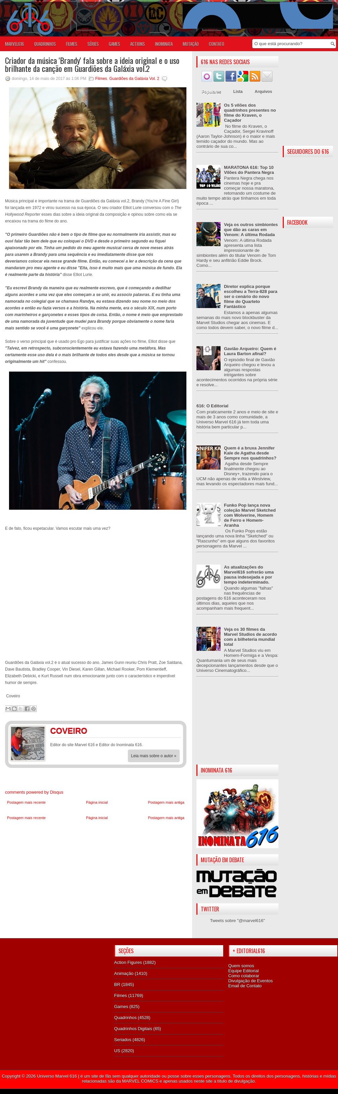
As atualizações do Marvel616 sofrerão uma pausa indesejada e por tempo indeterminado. (249, 575)
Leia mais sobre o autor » (153, 756)
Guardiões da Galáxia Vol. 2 (134, 78)
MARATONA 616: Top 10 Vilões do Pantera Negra (249, 170)
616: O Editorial (212, 405)
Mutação (191, 43)
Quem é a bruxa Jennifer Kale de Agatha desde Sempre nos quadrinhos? (250, 453)
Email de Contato (245, 985)
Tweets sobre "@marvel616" (237, 920)
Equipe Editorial (243, 970)
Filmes (101, 78)
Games (121, 1006)
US (117, 1050)
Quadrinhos (125, 1017)
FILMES (71, 43)
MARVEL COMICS (140, 1081)
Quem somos (241, 965)
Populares (211, 91)
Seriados (122, 1039)
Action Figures (128, 962)
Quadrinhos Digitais (133, 1028)
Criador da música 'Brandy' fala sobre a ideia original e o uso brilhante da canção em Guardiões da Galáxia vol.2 (92, 64)
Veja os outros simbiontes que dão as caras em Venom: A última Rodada (251, 229)
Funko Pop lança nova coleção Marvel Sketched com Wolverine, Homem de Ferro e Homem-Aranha (250, 515)
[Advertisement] (237, 726)
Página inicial (97, 802)
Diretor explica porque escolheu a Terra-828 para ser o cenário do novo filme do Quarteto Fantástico (250, 296)
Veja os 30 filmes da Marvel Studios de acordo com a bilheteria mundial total (250, 637)
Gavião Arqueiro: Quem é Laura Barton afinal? (250, 351)
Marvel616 (14, 43)
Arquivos (263, 91)
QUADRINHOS (45, 43)
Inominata (164, 43)
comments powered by (34, 792)
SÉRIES (93, 43)
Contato (216, 43)
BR (117, 984)
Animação (124, 973)
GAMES (114, 43)
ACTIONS (137, 43)
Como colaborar (243, 975)
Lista (238, 91)
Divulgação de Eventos (250, 980)
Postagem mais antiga (166, 802)
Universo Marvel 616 (57, 1076)
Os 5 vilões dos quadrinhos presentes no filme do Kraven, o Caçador (250, 113)
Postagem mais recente (26, 802)
